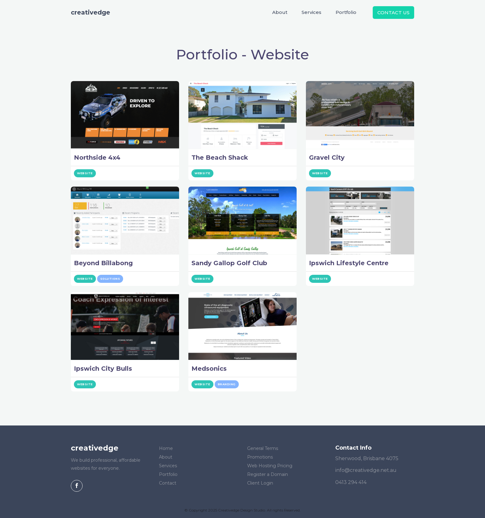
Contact (167, 483)
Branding (227, 384)
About (279, 12)
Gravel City (327, 157)
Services (311, 12)
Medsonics (209, 368)
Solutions (110, 278)
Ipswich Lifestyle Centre (348, 263)
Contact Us (393, 12)
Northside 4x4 (97, 157)
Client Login (260, 483)
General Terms (262, 448)
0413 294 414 (351, 482)
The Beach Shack (219, 157)
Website (85, 173)
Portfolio (346, 12)
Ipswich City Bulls (103, 368)
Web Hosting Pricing (269, 465)
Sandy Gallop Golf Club (229, 263)
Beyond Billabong (103, 263)
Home (166, 448)
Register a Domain (267, 474)
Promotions (260, 457)
